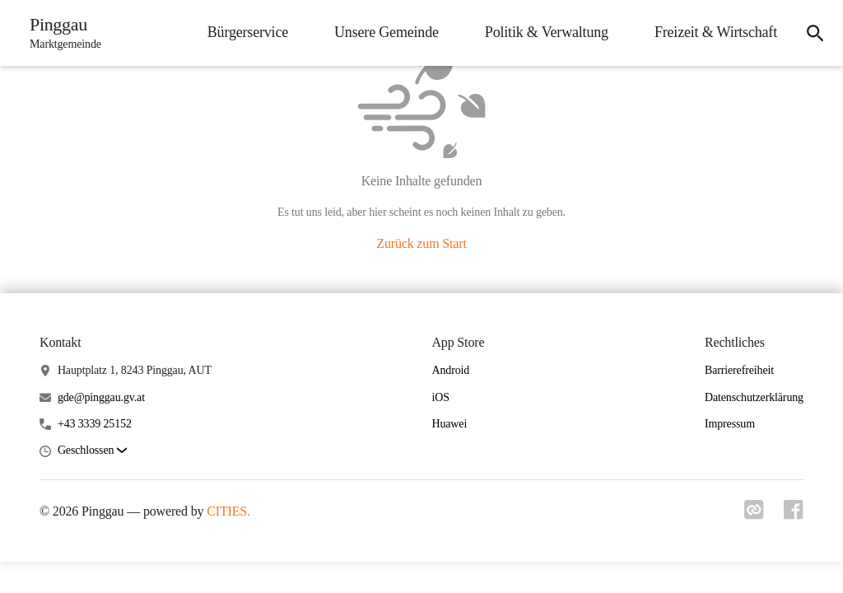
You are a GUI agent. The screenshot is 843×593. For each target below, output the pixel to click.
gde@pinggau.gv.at (101, 397)
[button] (92, 451)
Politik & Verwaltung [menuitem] (546, 32)
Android (450, 370)
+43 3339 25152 (95, 424)
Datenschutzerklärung (754, 397)
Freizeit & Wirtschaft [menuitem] (715, 32)
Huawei (449, 424)
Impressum (730, 424)
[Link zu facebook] (793, 515)
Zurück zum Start (421, 243)
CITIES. (228, 511)
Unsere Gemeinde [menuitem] (386, 32)
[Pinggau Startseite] (60, 33)
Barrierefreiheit (739, 370)
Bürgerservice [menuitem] (247, 32)
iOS (440, 397)
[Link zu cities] (754, 515)
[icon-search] (815, 33)
